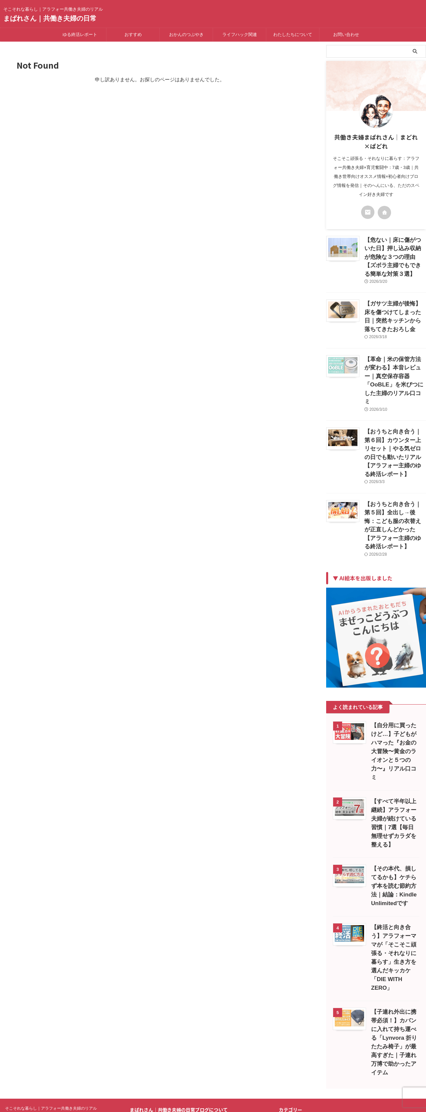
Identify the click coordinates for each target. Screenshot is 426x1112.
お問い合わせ (346, 34)
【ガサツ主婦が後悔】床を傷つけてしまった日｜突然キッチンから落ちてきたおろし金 (394, 298)
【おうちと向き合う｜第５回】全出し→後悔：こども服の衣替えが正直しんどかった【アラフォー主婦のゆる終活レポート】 (394, 460)
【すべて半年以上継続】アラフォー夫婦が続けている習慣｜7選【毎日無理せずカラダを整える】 (395, 738)
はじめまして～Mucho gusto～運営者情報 (190, 1021)
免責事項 (150, 1035)
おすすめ (133, 34)
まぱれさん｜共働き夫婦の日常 (50, 18)
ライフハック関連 (239, 34)
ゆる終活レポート (80, 34)
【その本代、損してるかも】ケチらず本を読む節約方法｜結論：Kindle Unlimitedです (393, 797)
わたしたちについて (292, 34)
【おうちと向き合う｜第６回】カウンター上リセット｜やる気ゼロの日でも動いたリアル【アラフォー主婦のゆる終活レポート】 (394, 401)
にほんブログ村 (297, 1082)
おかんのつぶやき (186, 34)
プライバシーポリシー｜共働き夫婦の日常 (190, 1028)
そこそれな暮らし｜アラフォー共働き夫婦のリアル (51, 1001)
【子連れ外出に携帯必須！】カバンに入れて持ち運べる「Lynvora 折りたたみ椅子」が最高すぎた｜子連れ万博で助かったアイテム (394, 940)
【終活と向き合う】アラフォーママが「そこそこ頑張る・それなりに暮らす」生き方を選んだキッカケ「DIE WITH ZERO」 (393, 864)
